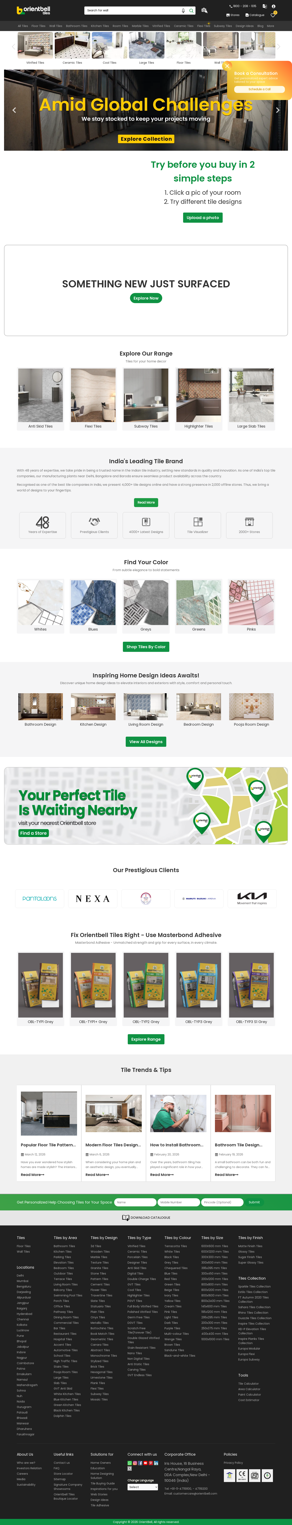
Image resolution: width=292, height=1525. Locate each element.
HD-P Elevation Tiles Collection (252, 1331)
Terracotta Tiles (175, 1246)
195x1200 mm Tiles (214, 1312)
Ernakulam (24, 1374)
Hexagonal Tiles (102, 1372)
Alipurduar (24, 1297)
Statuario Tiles (101, 1306)
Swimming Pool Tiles (68, 1295)
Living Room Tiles (66, 1284)
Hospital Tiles (63, 1339)
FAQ (56, 1468)
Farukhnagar (25, 1434)
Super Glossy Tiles (250, 1263)
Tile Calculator (248, 1384)
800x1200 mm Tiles (214, 1290)
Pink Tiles (170, 1312)
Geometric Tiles (102, 1339)
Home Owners (101, 1463)
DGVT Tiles (135, 1323)
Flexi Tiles (203, 26)
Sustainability (26, 1485)
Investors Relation (29, 1468)
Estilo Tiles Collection (253, 1292)
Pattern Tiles (99, 1279)
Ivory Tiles (171, 1295)
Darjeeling (24, 1292)
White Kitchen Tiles (67, 1394)
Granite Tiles (99, 1268)
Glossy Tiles (246, 1252)
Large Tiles (61, 1378)
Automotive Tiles (66, 1350)
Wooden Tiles (100, 1252)
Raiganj (22, 1308)
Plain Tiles (97, 1312)
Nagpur (22, 1358)
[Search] (191, 10)
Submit (254, 1202)
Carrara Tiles (99, 1345)
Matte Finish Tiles (250, 1246)
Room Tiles (120, 26)
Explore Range (146, 1039)
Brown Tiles (172, 1345)
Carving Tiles (137, 1370)
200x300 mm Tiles (214, 1323)
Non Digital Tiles (139, 1359)
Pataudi (22, 1412)
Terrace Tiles (63, 1279)
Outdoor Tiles (63, 1273)
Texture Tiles (100, 1263)
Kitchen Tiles (100, 26)
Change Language (141, 1480)
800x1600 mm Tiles (215, 1295)
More (270, 26)
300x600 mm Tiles (214, 1263)
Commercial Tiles (66, 1323)
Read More (146, 502)
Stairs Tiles (61, 1367)
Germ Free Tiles (139, 1317)
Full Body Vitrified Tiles (143, 1306)
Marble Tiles (140, 26)
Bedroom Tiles (64, 1268)
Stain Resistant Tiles (142, 1348)
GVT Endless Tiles (140, 1375)
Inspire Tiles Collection (254, 1324)
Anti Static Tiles (138, 1364)
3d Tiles (96, 1246)
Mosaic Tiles (99, 1399)
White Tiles (172, 1252)
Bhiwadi (22, 1418)
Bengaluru (24, 1286)
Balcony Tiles (63, 1290)
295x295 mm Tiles (214, 1317)
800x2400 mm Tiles (215, 1301)
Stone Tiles (98, 1273)
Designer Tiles (137, 1263)
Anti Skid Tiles (137, 1268)
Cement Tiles (100, 1284)
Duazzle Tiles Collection (255, 1318)
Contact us (62, 1463)
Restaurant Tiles (65, 1334)
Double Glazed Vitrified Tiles (144, 1340)
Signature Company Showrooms (68, 1487)
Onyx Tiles (98, 1317)
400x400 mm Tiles (214, 1334)
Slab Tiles (60, 1383)
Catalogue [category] (255, 15)
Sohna (21, 1391)
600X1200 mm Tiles (215, 1252)
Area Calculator (249, 1389)
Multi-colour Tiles (176, 1334)
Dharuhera (24, 1429)
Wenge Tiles (173, 1339)
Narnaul (22, 1380)
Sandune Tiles (174, 1350)
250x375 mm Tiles (214, 1328)
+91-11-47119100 (180, 1489)
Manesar (23, 1423)
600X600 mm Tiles (214, 1246)
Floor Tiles (38, 26)
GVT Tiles (134, 1284)
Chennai (23, 1319)
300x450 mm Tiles (214, 1273)
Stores (232, 15)
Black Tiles (171, 1257)
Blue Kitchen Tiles (66, 1399)
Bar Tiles (59, 1328)
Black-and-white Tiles (179, 1356)
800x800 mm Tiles (214, 1284)
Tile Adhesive (100, 1505)
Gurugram (24, 1407)
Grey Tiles (171, 1263)
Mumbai (22, 1281)
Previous (15, 47)
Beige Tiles (171, 1290)
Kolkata (22, 1325)
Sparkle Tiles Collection (254, 1286)
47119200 (201, 1489)
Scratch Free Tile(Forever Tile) (139, 1330)
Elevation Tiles (64, 1263)
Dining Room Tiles (66, 1317)
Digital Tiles (135, 1273)
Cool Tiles (134, 1290)
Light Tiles (171, 1317)
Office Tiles (62, 1306)
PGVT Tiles (135, 1301)
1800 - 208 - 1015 (243, 6)
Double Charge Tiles (142, 1279)
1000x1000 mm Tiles (215, 1339)
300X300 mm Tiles (214, 1257)
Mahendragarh (27, 1385)
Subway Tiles (223, 26)
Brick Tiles (97, 1367)
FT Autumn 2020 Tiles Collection (253, 1299)
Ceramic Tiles (183, 26)
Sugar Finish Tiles (250, 1257)
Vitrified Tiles (161, 26)
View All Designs (146, 742)
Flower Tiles (99, 1290)
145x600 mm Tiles (214, 1306)
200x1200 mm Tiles (214, 1279)
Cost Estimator (248, 1400)
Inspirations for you (104, 1489)
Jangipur (23, 1303)
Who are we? (26, 1463)
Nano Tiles (135, 1353)
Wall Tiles (55, 26)
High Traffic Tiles (65, 1361)
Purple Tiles (172, 1328)
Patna (21, 1369)
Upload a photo (203, 217)
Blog (260, 26)
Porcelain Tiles (138, 1257)
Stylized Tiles (99, 1361)
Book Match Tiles (102, 1334)
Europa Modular (249, 1349)
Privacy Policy (233, 1463)
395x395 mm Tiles (214, 1268)
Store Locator (63, 1474)
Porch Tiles (61, 1301)
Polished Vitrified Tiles (143, 1312)
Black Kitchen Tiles (67, 1410)
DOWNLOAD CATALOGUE (146, 1217)
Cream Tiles (172, 1306)
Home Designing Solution (102, 1476)
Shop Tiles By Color (146, 647)
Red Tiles (170, 1279)
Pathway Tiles (63, 1312)
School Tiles (62, 1356)
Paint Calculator (249, 1395)
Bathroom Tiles (76, 26)
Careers (22, 1474)
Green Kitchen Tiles (67, 1405)
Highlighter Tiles (139, 1295)
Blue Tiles (170, 1273)
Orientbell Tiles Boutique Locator (66, 1496)
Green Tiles (172, 1284)
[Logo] (33, 10)
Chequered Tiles (176, 1268)
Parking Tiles (62, 1257)
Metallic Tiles (100, 1323)
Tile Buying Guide (103, 1483)
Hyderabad (24, 1314)
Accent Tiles (62, 1345)
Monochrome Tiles (104, 1356)
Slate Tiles (98, 1301)
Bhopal (21, 1341)
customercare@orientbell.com (195, 1494)
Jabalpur (23, 1347)
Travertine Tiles (101, 1295)
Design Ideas (245, 26)
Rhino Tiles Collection (253, 1313)
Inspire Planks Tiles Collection (251, 1341)
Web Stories (99, 1494)
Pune (20, 1336)
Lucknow (23, 1330)
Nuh (19, 1396)
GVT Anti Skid (63, 1388)
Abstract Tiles (100, 1350)
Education (98, 1468)
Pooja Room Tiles (66, 1372)
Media (21, 1479)
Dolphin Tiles (62, 1416)
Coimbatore (25, 1363)
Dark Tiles (171, 1323)
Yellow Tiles (172, 1301)
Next (277, 47)
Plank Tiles (98, 1383)
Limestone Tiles (102, 1378)
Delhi (20, 1276)
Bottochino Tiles (102, 1328)
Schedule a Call (260, 89)
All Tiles (23, 26)
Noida (21, 1401)
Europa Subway (249, 1359)
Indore (21, 1352)
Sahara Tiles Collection (254, 1307)
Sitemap (60, 1479)
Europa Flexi (246, 1354)
